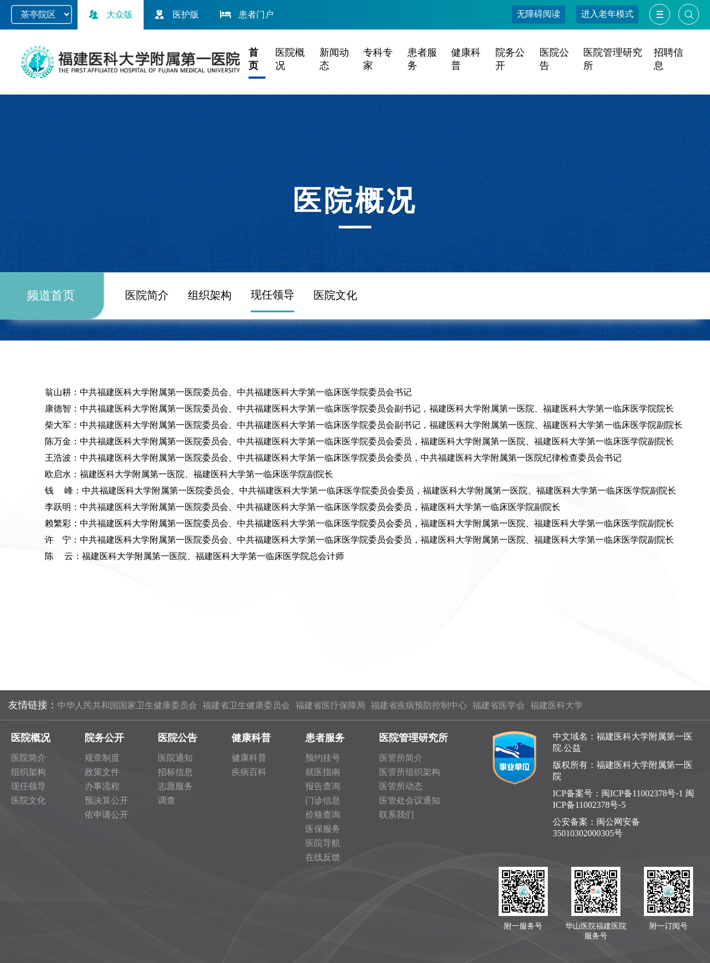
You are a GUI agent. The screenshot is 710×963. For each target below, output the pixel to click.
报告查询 (322, 786)
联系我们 (396, 814)
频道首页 (51, 340)
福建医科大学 (556, 705)
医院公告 (177, 737)
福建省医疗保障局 (330, 705)
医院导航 (322, 843)
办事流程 (102, 786)
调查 (166, 800)
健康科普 (251, 737)
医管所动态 (401, 786)
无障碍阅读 (538, 14)
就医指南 (322, 772)
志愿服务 (175, 786)
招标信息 (175, 772)
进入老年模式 (607, 14)
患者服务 (325, 737)
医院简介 (147, 340)
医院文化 (335, 340)
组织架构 (210, 340)
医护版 (175, 14)
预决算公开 (106, 800)
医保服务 (322, 828)
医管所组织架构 (409, 772)
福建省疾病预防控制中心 (419, 705)
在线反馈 (322, 857)
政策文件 (102, 772)
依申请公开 (106, 814)
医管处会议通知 (409, 800)
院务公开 (104, 737)
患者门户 (246, 14)
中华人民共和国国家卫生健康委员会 (127, 705)
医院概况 (30, 737)
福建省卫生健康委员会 (246, 705)
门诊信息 (322, 800)
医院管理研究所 (413, 737)
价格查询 (322, 814)
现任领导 (272, 339)
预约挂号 (322, 757)
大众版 (109, 14)
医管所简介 (401, 757)
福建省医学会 (498, 705)
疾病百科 (249, 772)
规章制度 (102, 757)
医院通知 (175, 757)
